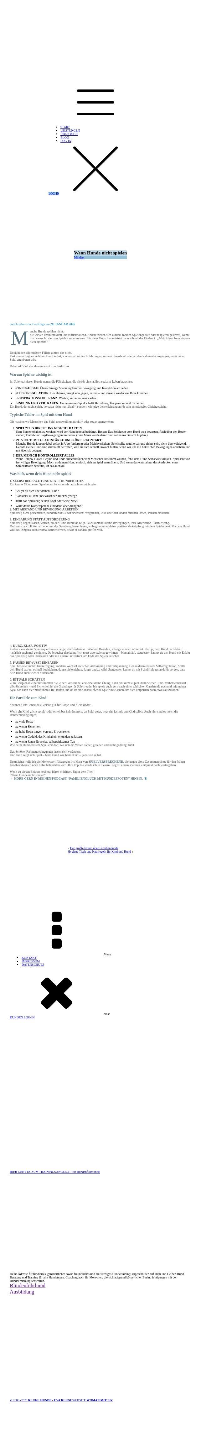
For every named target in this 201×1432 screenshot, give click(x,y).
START (65, 127)
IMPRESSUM (31, 961)
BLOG (64, 137)
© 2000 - (41, 1400)
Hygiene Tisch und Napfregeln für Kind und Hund (99, 851)
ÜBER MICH (69, 134)
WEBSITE (92, 1400)
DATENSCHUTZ (33, 964)
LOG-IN (65, 141)
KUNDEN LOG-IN (22, 1017)
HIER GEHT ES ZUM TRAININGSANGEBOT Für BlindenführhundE (55, 1171)
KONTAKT (29, 957)
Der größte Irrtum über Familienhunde (94, 848)
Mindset (79, 257)
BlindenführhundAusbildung (27, 1289)
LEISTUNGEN (70, 130)
